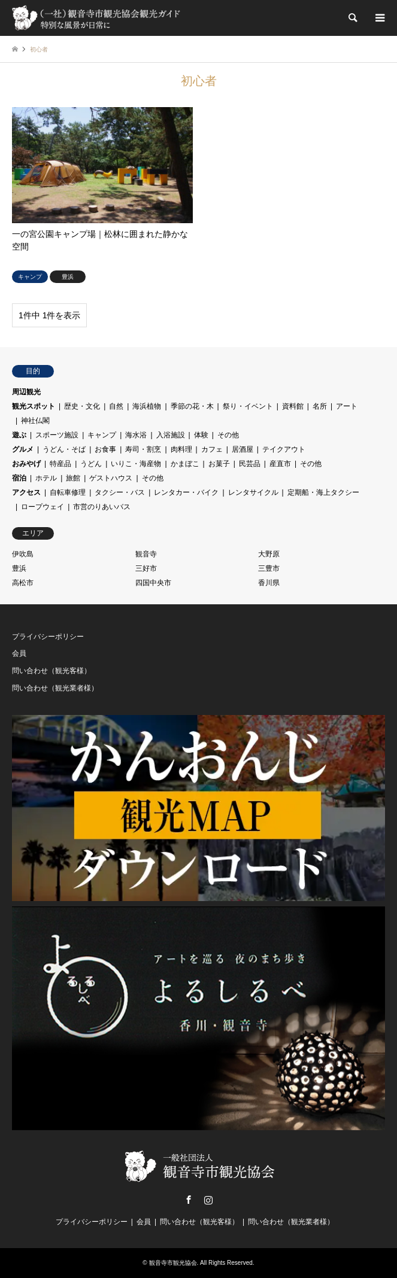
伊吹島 (23, 554)
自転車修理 (68, 492)
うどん (91, 464)
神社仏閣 (35, 420)
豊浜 (19, 568)
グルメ (23, 449)
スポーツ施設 (56, 435)
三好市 (146, 568)
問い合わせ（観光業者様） (55, 688)
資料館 (293, 406)
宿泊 (19, 478)
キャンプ (101, 435)
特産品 (60, 464)
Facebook (188, 1199)
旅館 (73, 478)
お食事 (105, 449)
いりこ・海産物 (136, 464)
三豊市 (269, 568)
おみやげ (26, 464)
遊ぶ (19, 435)
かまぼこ (185, 464)
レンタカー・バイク (186, 492)
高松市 (23, 583)
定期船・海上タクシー (323, 492)
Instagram (208, 1199)
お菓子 (219, 464)
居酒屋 (242, 449)
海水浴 (136, 435)
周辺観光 (26, 392)
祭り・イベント (248, 406)
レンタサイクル (253, 492)
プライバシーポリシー (48, 636)
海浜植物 (146, 406)
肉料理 (181, 449)
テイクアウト (283, 449)
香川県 (269, 583)
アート (346, 406)
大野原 (269, 554)
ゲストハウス (110, 478)
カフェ (212, 449)
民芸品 (249, 464)
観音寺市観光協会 (173, 1262)
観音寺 (146, 554)
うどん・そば (64, 449)
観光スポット (33, 406)
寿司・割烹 (143, 449)
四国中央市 (153, 583)
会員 (19, 653)
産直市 (280, 464)
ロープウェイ (42, 507)
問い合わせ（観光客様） (51, 671)
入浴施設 (170, 435)
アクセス (26, 492)
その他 (228, 435)
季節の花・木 (192, 406)
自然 (116, 406)
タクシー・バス (120, 492)
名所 (320, 406)
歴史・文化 (82, 406)
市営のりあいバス (102, 507)
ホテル (46, 478)
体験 (201, 435)
